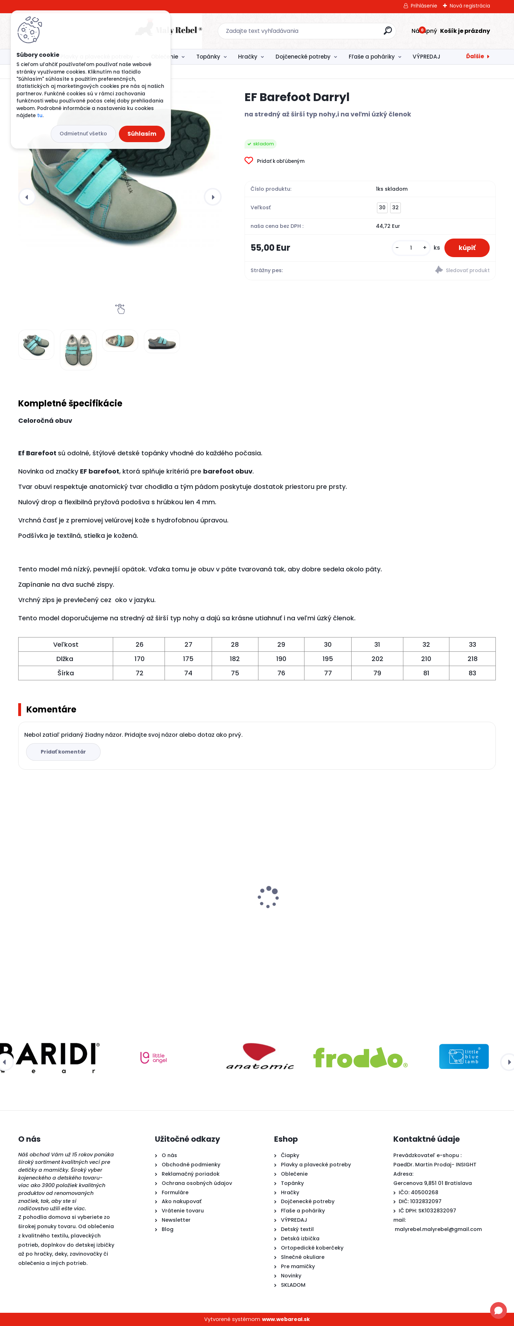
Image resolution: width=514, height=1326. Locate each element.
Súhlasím (141, 134)
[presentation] (27, 197)
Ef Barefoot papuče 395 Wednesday (435, 891)
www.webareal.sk (286, 1319)
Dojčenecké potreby (303, 56)
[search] (335, 33)
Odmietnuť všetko (83, 133)
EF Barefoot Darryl (47, 894)
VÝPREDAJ (426, 56)
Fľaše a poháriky (372, 56)
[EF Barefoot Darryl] (120, 169)
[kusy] (411, 248)
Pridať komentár (63, 751)
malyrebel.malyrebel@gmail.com (438, 1229)
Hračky (247, 56)
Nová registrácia (470, 5)
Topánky (208, 56)
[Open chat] (498, 1310)
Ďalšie (475, 56)
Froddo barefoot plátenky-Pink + (189, 910)
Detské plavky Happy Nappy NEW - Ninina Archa (312, 914)
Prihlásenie (424, 5)
